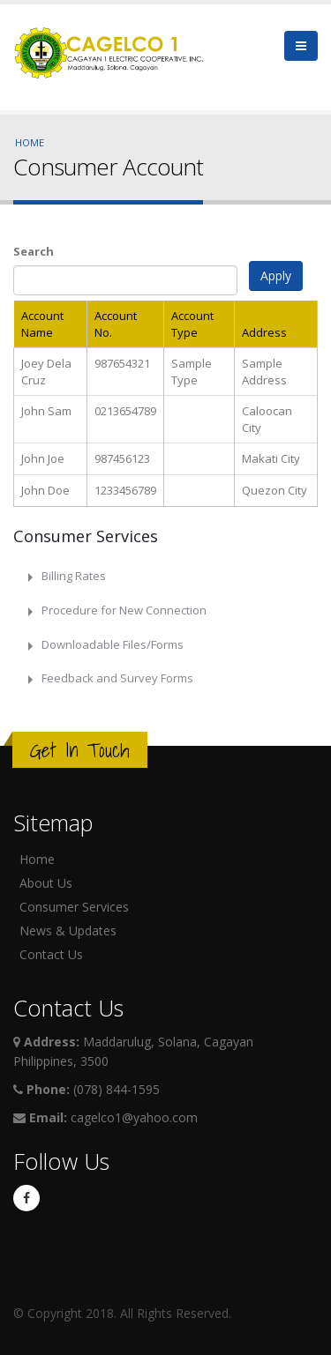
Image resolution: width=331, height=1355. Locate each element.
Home (29, 142)
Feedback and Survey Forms (117, 678)
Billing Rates (73, 576)
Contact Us (51, 954)
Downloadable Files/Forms (112, 644)
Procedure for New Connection (124, 610)
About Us (45, 883)
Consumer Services (74, 906)
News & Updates (68, 930)
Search (33, 251)
